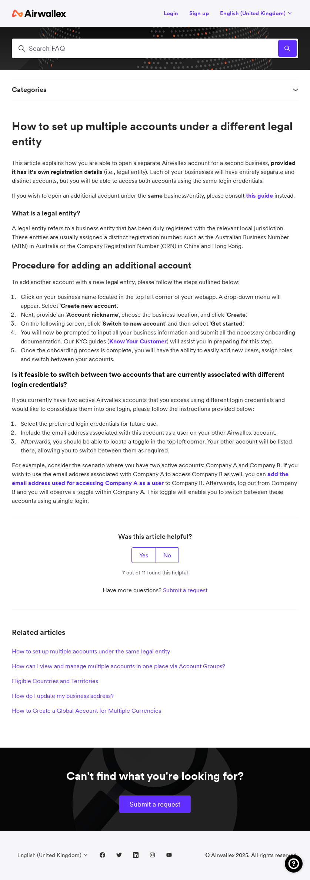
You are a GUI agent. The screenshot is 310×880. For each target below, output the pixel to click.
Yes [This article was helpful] (143, 555)
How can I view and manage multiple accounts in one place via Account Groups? (118, 666)
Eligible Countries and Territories (55, 681)
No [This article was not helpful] (167, 555)
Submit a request (185, 590)
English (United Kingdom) (256, 13)
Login (171, 13)
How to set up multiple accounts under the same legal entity (91, 651)
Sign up (199, 13)
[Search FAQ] (155, 48)
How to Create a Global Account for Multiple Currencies (86, 710)
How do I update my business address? (63, 695)
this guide (259, 195)
